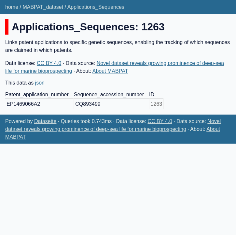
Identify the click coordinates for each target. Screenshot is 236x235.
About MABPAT (110, 71)
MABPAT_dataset (42, 7)
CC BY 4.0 (49, 63)
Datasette (45, 121)
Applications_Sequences (95, 7)
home (11, 7)
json (40, 83)
